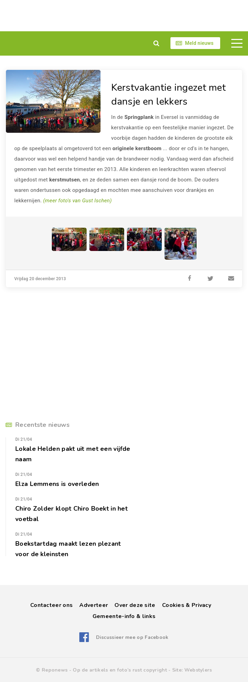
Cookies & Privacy (186, 605)
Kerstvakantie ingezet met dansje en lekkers (168, 94)
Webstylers (198, 670)
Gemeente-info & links (124, 616)
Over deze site (134, 605)
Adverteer (93, 605)
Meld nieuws (199, 43)
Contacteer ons (51, 605)
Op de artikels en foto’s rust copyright (120, 670)
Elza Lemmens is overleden (57, 484)
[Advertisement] (124, 15)
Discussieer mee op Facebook (132, 637)
